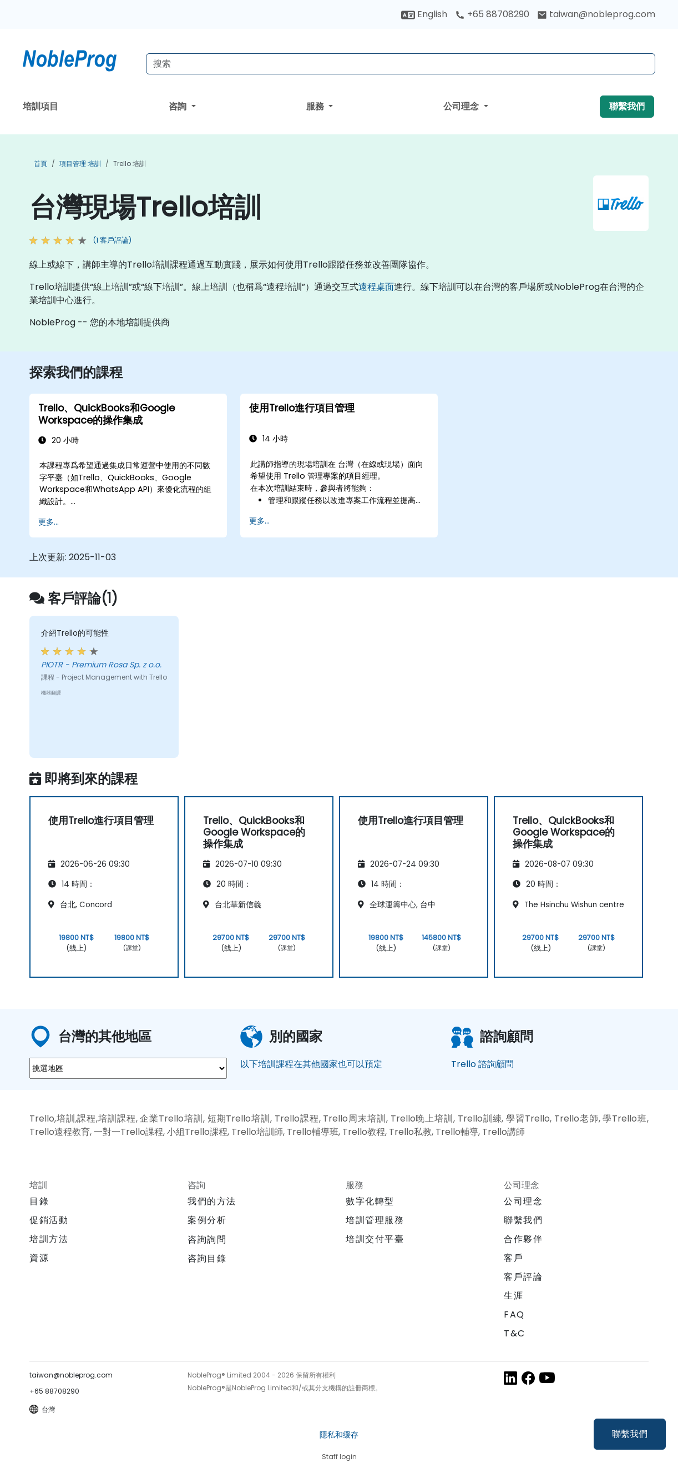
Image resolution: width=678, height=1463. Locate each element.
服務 (316, 106)
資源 (39, 1257)
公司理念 (462, 106)
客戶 (513, 1257)
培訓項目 (40, 106)
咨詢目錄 (207, 1258)
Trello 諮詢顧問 (482, 1064)
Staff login (339, 1456)
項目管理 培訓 (80, 163)
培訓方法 (48, 1239)
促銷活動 (48, 1220)
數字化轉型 (370, 1201)
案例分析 (207, 1220)
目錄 (39, 1201)
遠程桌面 (376, 286)
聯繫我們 (629, 1433)
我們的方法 (212, 1201)
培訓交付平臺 (375, 1239)
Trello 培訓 (129, 163)
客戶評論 (523, 1276)
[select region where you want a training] (128, 1068)
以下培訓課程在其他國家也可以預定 (311, 1064)
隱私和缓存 (339, 1434)
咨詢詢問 (207, 1240)
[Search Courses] (400, 63)
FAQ (514, 1314)
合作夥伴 (523, 1239)
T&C (514, 1333)
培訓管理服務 (375, 1220)
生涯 (513, 1295)
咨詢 (179, 106)
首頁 (40, 163)
